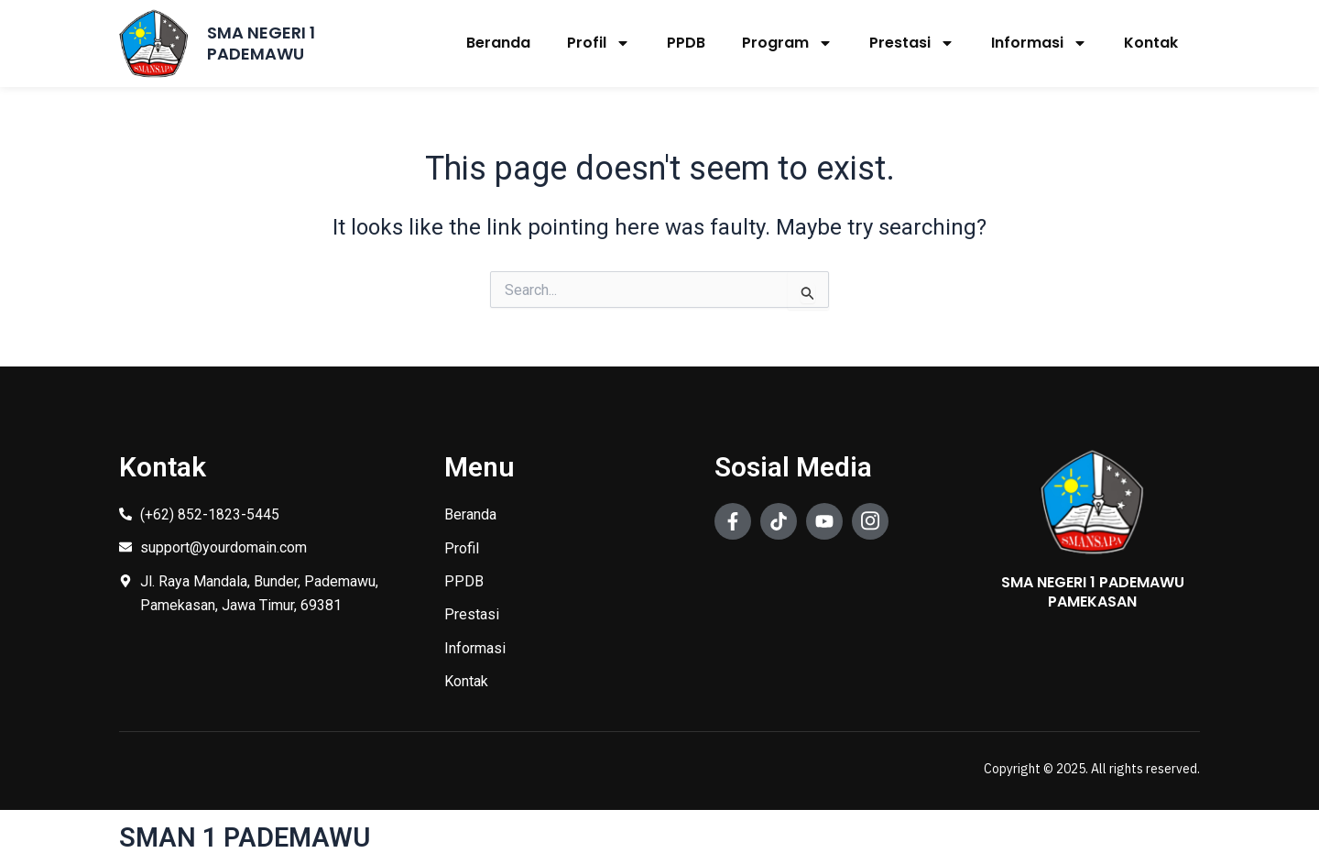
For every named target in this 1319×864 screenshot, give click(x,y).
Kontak (1151, 42)
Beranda (498, 42)
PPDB (686, 42)
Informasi (1039, 43)
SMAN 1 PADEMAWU (247, 837)
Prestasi (911, 43)
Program (787, 43)
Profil (598, 43)
